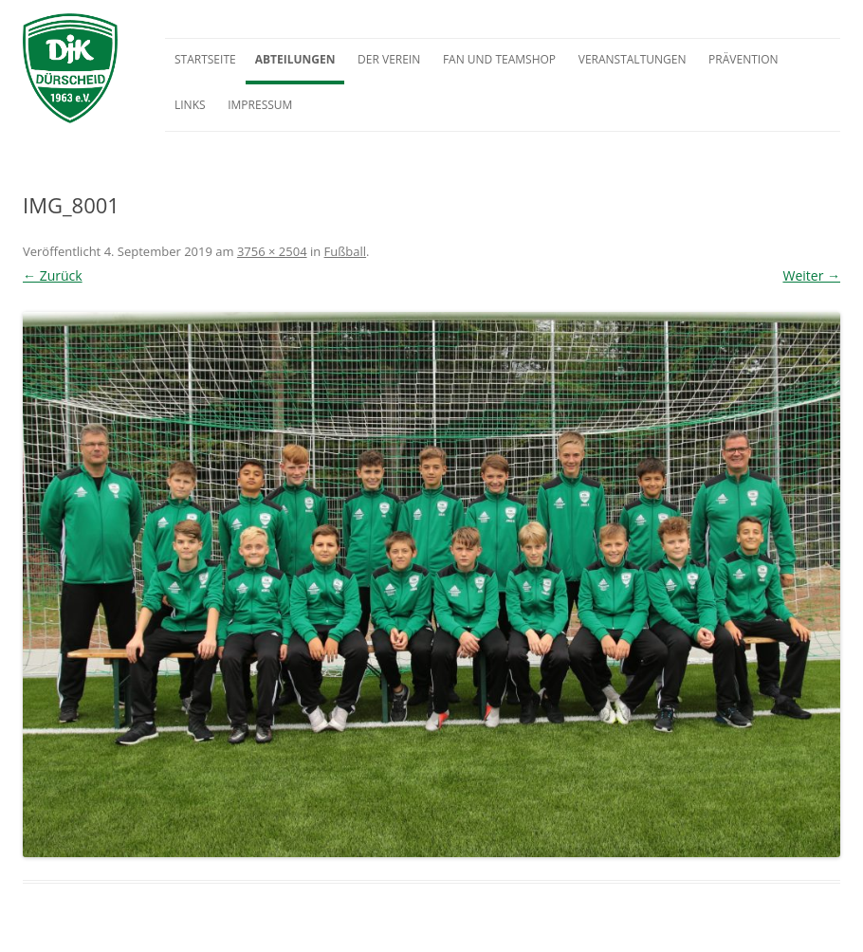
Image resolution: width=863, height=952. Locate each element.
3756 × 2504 (272, 251)
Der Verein (389, 59)
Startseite (205, 59)
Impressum (260, 105)
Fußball (345, 251)
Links (190, 105)
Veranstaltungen (632, 59)
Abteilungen (295, 59)
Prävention (743, 59)
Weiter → (811, 275)
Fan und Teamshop (499, 59)
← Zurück (53, 275)
